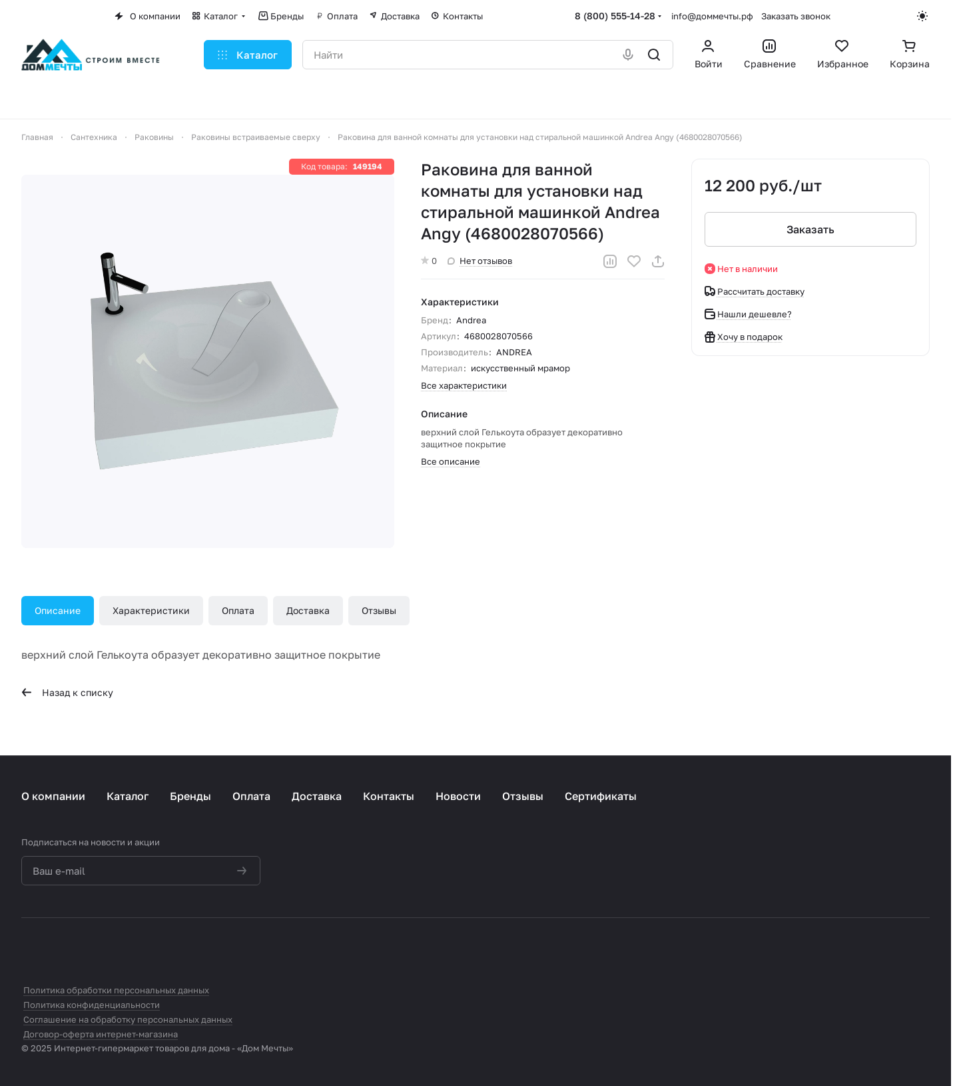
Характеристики (151, 610)
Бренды (190, 796)
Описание (58, 610)
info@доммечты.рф (712, 16)
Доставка (308, 610)
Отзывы (379, 610)
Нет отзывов (480, 260)
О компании (53, 796)
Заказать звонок (795, 16)
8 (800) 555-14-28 (615, 15)
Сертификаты (601, 796)
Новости (458, 796)
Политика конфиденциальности (91, 1004)
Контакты (388, 796)
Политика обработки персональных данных (116, 990)
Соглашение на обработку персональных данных (127, 1019)
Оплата (238, 610)
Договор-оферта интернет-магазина (100, 1034)
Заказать (810, 229)
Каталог (128, 796)
